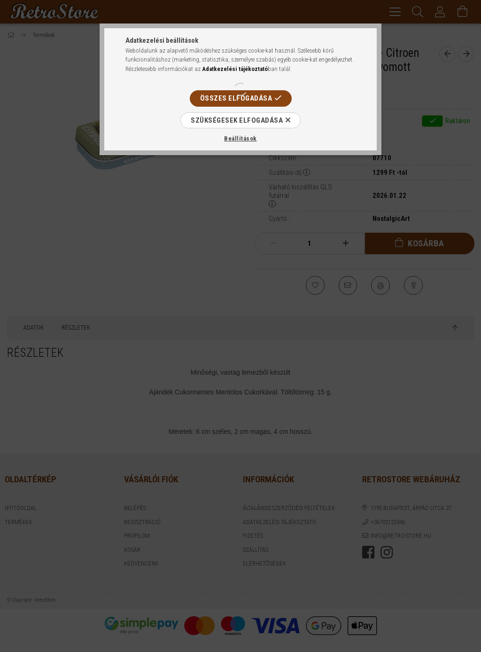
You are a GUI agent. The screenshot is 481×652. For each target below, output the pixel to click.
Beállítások (240, 138)
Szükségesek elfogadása (237, 120)
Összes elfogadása (236, 98)
